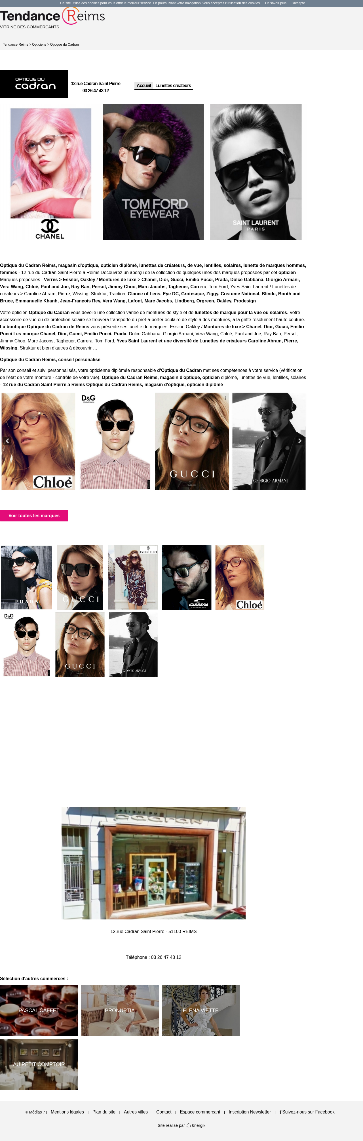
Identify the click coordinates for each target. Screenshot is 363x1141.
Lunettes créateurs (173, 85)
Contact (164, 1112)
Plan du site (104, 1112)
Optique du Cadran (64, 45)
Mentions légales (67, 1112)
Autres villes (136, 1112)
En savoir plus (275, 3)
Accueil (144, 85)
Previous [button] (7, 441)
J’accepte (298, 3)
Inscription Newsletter (250, 1112)
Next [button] (300, 441)
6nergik (195, 1125)
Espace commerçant (200, 1112)
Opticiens (39, 45)
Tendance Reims (15, 45)
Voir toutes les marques (34, 515)
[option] (51, 172)
